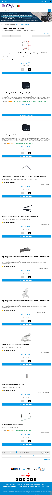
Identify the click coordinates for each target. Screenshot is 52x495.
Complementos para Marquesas (22, 24)
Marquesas (12, 24)
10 (42, 452)
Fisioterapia (6, 24)
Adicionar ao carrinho (26, 73)
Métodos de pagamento (40, 484)
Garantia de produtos (23, 486)
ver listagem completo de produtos (26, 456)
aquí (38, 494)
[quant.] (26, 69)
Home (2, 24)
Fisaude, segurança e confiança (13, 484)
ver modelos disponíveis (26, 115)
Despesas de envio (28, 484)
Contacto (26, 489)
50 (48, 452)
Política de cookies (35, 486)
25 (45, 452)
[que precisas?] (26, 10)
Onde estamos (45, 486)
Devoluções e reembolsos (9, 486)
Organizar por (16, 35)
